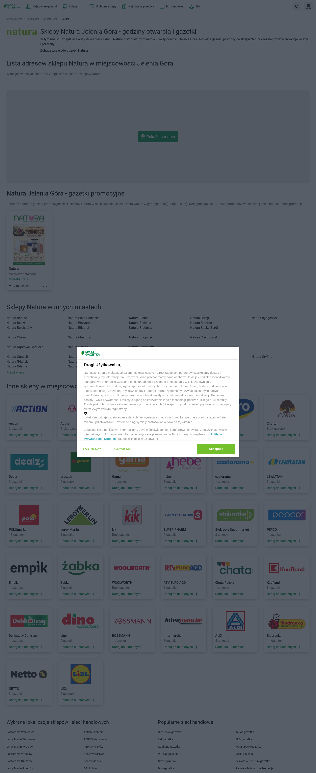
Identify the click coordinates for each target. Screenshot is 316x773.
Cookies (110, 438)
